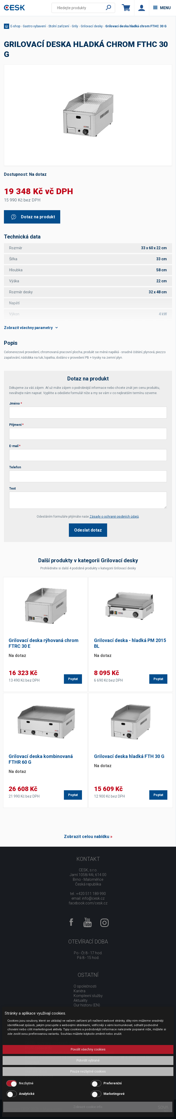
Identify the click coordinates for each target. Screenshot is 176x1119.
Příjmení (16, 424)
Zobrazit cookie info (87, 1107)
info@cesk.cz (93, 898)
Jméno (15, 403)
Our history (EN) (87, 1005)
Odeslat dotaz (88, 530)
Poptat (73, 679)
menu (162, 8)
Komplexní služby (88, 996)
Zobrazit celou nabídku (86, 836)
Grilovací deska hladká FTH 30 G (129, 756)
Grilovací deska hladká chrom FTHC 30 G (136, 26)
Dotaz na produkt (32, 217)
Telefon (15, 467)
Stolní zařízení (58, 26)
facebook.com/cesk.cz (88, 903)
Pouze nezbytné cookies (88, 1071)
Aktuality (80, 1000)
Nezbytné (26, 1083)
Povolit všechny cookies (88, 1049)
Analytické (27, 1094)
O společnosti (85, 986)
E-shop (15, 26)
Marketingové (114, 1094)
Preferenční (112, 1083)
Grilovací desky (92, 26)
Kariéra (79, 991)
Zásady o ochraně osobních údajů (114, 516)
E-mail (14, 446)
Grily (75, 26)
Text (12, 488)
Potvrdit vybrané (88, 1060)
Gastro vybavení (34, 26)
